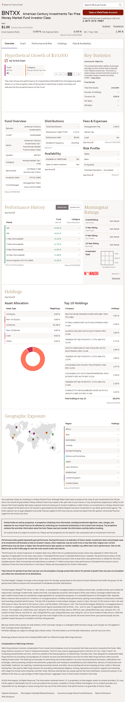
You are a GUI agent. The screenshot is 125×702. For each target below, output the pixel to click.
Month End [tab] (62, 207)
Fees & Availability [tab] (82, 43)
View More (95, 77)
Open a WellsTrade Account (103, 12)
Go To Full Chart (15, 60)
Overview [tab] (9, 43)
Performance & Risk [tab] (42, 43)
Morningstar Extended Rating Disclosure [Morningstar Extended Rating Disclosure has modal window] (37, 693)
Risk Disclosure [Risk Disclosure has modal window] (8, 696)
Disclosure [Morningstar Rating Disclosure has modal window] (116, 278)
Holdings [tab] (62, 43)
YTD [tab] (65, 74)
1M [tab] (56, 74)
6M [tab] (61, 74)
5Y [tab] (74, 74)
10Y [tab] (78, 74)
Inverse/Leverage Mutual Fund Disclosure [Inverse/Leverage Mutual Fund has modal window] (74, 693)
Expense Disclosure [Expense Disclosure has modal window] (10, 693)
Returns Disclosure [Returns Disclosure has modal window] (103, 693)
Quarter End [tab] (75, 207)
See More (50, 169)
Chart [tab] (23, 43)
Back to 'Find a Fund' (12, 4)
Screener (106, 26)
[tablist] (68, 207)
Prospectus (118, 26)
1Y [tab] (70, 74)
